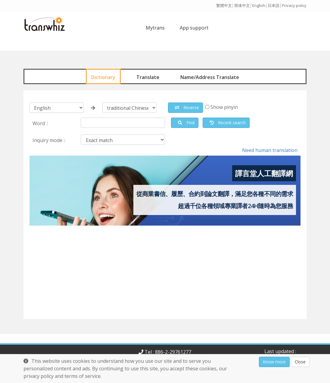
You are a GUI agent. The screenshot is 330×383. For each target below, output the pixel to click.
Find (186, 122)
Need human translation (269, 150)
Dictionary (103, 77)
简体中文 (242, 5)
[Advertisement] (165, 277)
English (258, 5)
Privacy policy (294, 5)
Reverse (187, 107)
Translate (147, 77)
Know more (274, 362)
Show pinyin (224, 107)
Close (300, 362)
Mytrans (155, 27)
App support (194, 27)
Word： (41, 123)
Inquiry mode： (50, 140)
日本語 (273, 5)
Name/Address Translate (209, 77)
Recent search (228, 122)
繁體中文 (224, 5)
